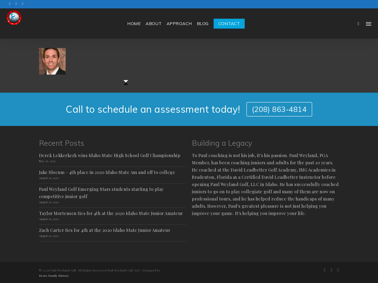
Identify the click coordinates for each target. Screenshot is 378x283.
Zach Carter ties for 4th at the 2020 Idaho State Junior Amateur (104, 230)
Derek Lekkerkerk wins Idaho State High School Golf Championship (110, 155)
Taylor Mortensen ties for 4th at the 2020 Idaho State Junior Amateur (111, 213)
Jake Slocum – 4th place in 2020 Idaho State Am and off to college (107, 172)
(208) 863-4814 (279, 109)
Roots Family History (54, 275)
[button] (368, 23)
